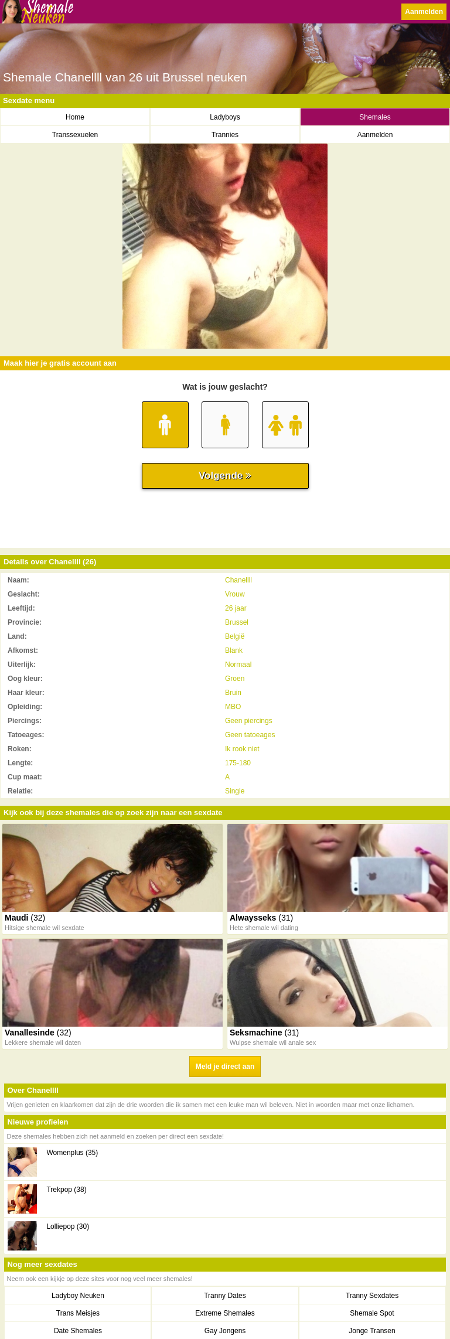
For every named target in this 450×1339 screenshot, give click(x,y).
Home (75, 117)
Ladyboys (225, 117)
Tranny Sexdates (372, 1296)
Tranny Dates (225, 1296)
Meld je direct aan (225, 1066)
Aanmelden (424, 12)
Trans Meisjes (78, 1313)
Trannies (225, 135)
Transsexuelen (75, 135)
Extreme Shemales (224, 1313)
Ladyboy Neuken (78, 1296)
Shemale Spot (372, 1313)
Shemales (374, 117)
